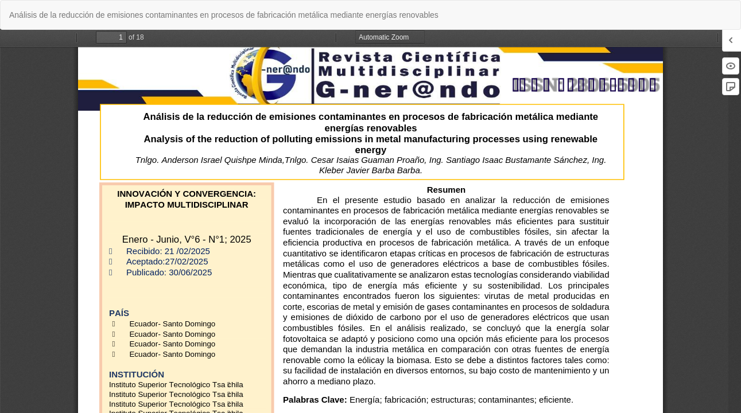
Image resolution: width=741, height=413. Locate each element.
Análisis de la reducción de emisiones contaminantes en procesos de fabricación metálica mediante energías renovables (224, 15)
